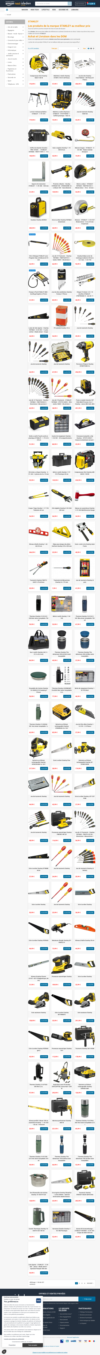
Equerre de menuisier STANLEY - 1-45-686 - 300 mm (39, 185)
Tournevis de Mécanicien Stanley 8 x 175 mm (62, 581)
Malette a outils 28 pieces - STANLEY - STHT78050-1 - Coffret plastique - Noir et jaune (62, 114)
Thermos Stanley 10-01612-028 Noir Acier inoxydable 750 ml (38, 618)
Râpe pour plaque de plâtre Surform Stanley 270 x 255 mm (62, 545)
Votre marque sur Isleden (87, 1320)
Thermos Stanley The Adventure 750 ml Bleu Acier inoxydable (62, 1158)
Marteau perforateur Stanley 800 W (61, 1121)
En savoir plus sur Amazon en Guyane (50, 1346)
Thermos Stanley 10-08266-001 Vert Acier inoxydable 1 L (38, 725)
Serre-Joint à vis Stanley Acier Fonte (85, 545)
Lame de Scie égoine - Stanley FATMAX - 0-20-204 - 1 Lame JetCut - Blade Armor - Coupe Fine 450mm (38, 331)
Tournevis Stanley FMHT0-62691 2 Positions (38, 581)
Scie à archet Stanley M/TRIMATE (62, 1013)
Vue (84, 48)
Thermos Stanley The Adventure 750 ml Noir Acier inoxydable (85, 1158)
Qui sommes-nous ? (66, 1314)
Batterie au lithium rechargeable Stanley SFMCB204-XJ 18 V (62, 726)
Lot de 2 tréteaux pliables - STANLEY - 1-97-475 (38, 113)
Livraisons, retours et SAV (48, 1312)
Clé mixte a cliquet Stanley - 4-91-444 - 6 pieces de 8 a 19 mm (39, 473)
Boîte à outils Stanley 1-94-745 (62, 617)
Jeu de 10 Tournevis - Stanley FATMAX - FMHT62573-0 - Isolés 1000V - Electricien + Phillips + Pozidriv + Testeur (61, 259)
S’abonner (87, 1299)
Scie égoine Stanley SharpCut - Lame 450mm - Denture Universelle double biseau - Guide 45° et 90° (61, 1195)
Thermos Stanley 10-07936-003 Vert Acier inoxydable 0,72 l (85, 1122)
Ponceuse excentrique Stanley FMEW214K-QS (62, 833)
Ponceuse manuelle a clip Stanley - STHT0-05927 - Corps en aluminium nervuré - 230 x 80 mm (84, 439)
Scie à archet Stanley (39, 904)
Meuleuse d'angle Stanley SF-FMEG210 (61, 941)
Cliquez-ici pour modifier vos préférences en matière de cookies (50, 1352)
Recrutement (64, 1319)
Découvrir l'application (73, 1337)
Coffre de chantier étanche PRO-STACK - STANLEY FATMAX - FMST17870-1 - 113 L (38, 151)
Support (62, 1328)
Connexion (81, 3)
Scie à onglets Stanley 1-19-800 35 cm (62, 149)
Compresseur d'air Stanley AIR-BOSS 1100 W (85, 473)
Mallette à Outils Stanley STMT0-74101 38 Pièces (62, 77)
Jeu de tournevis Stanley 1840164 (85, 113)
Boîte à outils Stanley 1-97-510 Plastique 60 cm (62, 473)
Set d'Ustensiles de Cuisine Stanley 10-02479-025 (38, 1193)
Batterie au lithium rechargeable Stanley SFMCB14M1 (85, 1086)
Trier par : (54, 48)
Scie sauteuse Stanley (38, 1012)
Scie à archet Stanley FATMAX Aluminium (61, 221)
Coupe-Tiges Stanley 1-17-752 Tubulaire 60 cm (39, 509)
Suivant (90, 1283)
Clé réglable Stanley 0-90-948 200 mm (61, 509)
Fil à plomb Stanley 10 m (62, 328)
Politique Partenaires (86, 1312)
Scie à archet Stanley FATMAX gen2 (38, 1049)
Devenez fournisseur (86, 1317)
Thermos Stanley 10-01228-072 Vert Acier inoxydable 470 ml (38, 1158)
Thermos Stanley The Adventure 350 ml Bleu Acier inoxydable (85, 654)
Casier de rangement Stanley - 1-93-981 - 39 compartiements (62, 437)
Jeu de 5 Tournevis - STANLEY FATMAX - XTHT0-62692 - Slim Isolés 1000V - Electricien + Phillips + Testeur (62, 403)
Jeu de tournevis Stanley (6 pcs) (85, 581)
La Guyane (83, 1323)
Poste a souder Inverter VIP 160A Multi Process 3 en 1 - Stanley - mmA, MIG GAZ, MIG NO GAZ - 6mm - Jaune (84, 403)
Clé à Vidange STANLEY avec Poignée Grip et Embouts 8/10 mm (38, 258)
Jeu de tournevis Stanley (85, 328)
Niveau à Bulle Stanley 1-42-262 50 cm (38, 545)
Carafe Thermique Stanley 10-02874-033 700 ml (38, 1229)
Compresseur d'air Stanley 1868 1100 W (38, 77)
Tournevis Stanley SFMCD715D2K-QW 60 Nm (84, 1193)
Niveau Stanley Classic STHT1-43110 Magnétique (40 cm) (38, 978)
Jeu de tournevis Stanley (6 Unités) (85, 869)
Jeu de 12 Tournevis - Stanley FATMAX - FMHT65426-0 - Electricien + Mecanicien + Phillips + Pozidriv (38, 403)
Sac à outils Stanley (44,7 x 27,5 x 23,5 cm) (38, 653)
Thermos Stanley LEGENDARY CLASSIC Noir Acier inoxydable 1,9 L (62, 690)
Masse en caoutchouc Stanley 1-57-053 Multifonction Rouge (85, 509)
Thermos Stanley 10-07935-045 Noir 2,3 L (38, 1085)
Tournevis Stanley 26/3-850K (84, 1048)
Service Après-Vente (46, 1322)
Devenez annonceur (86, 1315)
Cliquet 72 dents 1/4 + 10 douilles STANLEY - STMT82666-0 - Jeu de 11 (84, 294)
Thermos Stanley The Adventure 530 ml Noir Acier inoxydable (62, 654)
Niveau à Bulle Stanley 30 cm (84, 940)
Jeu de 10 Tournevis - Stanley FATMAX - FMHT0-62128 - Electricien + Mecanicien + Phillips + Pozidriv (84, 835)
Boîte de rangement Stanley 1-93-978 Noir (85, 689)
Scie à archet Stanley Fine (61, 760)
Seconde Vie (63, 10)
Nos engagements (65, 1317)
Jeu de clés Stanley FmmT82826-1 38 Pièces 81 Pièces (85, 78)
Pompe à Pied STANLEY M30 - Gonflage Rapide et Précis (38, 293)
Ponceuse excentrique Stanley (62, 976)
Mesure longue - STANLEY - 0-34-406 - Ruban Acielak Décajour (85, 150)
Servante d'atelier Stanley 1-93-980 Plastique (61, 1229)
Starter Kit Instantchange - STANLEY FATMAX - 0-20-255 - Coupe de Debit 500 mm (85, 1230)
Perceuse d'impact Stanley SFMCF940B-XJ (84, 365)
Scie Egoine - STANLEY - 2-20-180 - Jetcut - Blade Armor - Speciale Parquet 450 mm (39, 1266)
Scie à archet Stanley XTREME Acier (38, 869)
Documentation (64, 1325)
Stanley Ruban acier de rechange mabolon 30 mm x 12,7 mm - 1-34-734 (85, 258)
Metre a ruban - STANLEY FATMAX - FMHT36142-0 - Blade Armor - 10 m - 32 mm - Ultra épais (84, 187)
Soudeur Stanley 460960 (39, 220)
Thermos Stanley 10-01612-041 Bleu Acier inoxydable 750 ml (85, 618)
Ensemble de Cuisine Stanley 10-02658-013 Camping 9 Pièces (38, 690)
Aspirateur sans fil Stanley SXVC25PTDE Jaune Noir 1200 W (62, 1086)
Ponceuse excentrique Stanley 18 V (62, 1049)
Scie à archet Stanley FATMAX (38, 940)
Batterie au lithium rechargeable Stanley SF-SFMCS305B (85, 762)
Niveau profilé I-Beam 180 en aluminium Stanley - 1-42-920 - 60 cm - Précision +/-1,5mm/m (38, 1123)
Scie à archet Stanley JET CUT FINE (85, 797)
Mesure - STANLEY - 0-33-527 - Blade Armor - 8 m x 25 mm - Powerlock (85, 222)
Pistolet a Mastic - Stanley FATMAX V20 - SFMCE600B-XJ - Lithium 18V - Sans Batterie (62, 186)
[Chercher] (54, 4)
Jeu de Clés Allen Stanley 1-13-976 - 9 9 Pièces (85, 725)
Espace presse (64, 1322)
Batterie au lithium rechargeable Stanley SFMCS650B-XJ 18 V (39, 762)
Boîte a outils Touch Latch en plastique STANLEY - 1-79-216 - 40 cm (39, 438)
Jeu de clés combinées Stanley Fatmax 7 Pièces (62, 293)
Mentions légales (45, 1315)
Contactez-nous (45, 1330)
